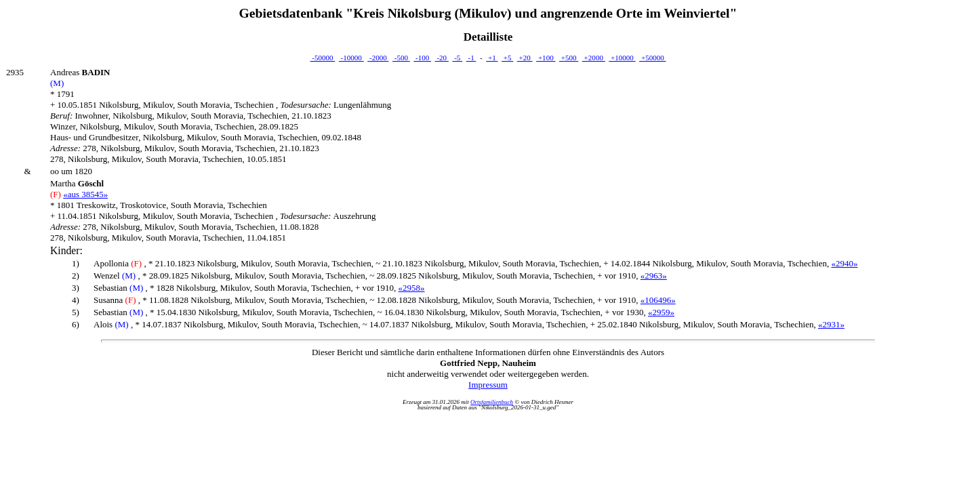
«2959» (661, 312)
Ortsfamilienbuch (491, 402)
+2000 (593, 58)
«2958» (412, 288)
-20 (442, 58)
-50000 (322, 58)
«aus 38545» (85, 194)
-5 (457, 58)
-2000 (377, 58)
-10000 (351, 58)
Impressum (488, 385)
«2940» (844, 263)
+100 (545, 58)
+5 (507, 58)
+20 (525, 58)
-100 (422, 58)
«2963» (653, 275)
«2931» (831, 324)
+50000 (652, 58)
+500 (568, 58)
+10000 (622, 58)
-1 (471, 58)
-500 (401, 58)
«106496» (658, 300)
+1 (491, 58)
